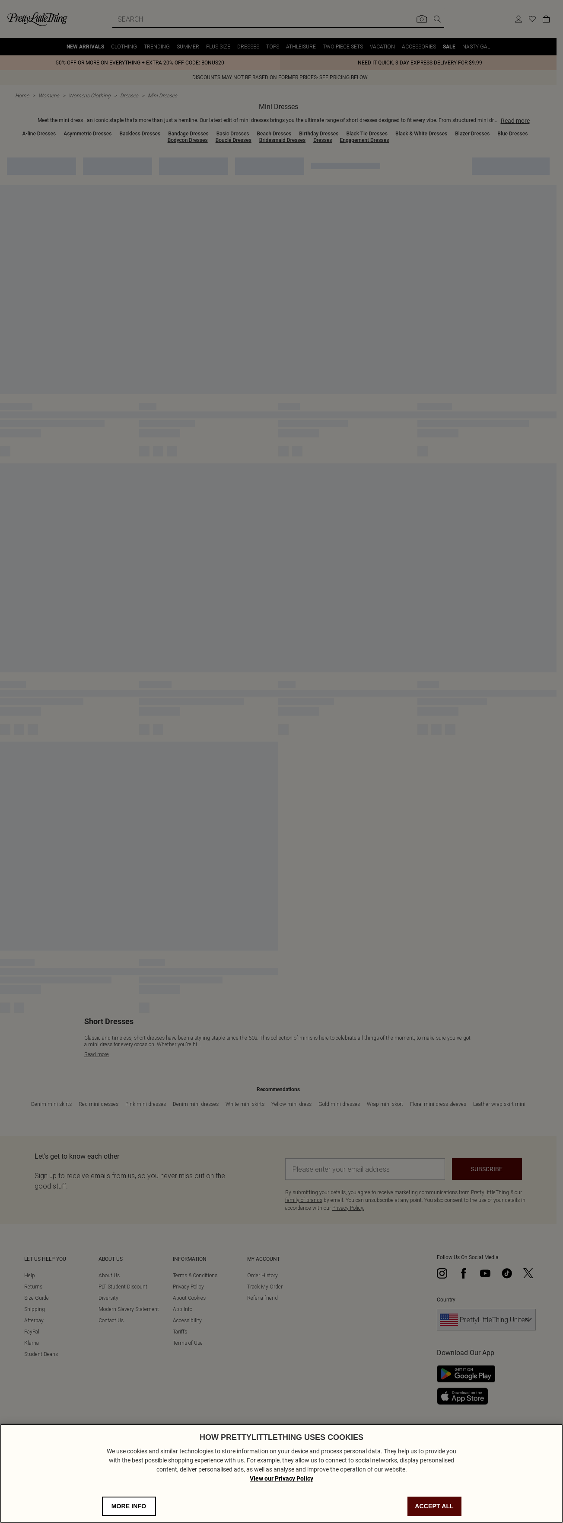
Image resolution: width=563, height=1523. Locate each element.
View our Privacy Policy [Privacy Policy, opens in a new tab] (281, 1478)
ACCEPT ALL (434, 1506)
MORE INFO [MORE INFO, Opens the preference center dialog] (128, 1506)
